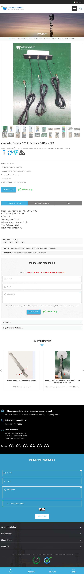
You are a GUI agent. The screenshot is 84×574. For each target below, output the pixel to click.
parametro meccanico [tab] (41, 203)
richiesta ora (9, 189)
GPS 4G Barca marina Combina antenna (22, 380)
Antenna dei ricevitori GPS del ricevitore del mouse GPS (45, 272)
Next (83, 370)
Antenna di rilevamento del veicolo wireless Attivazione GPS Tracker (32, 248)
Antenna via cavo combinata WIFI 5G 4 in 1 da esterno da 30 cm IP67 (62, 381)
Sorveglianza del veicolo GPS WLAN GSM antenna (29, 253)
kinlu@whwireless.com (19, 436)
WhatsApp (27, 189)
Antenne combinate (25, 39)
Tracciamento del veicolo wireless (58, 148)
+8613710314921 (19, 438)
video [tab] (69, 203)
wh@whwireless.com (18, 433)
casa (12, 39)
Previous (1, 370)
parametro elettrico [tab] (14, 203)
